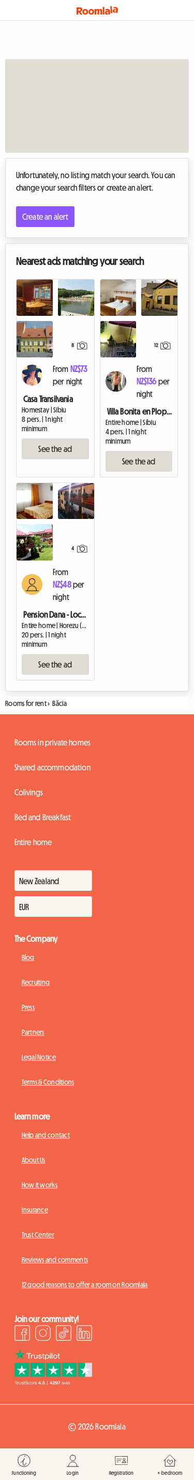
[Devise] (53, 906)
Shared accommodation (52, 767)
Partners (33, 1032)
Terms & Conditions (48, 1082)
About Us (34, 1160)
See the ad (55, 449)
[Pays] (53, 880)
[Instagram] (43, 1334)
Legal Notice (39, 1057)
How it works (39, 1185)
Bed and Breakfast (42, 817)
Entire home (33, 842)
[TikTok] (63, 1334)
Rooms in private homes (52, 742)
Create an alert (45, 216)
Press (28, 1007)
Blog (28, 957)
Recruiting (36, 982)
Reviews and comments (55, 1259)
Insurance (35, 1210)
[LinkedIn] (84, 1334)
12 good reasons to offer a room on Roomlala (85, 1284)
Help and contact (46, 1135)
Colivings (28, 792)
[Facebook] (22, 1334)
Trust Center (38, 1234)
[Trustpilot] (53, 1382)
